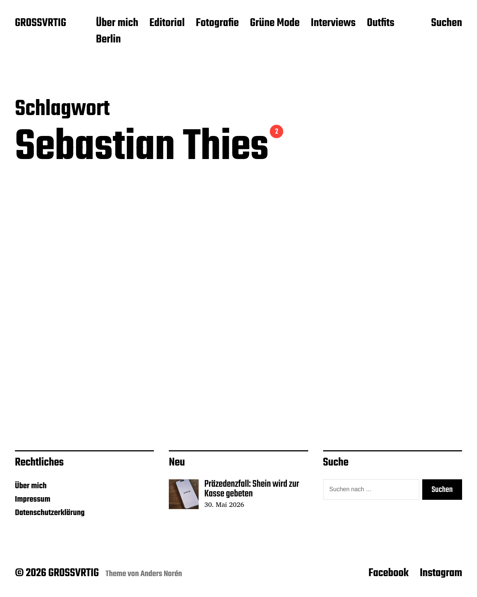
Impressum (32, 499)
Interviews (333, 23)
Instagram (441, 573)
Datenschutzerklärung (50, 513)
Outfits (380, 23)
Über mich (117, 23)
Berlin (108, 40)
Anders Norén (161, 574)
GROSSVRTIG (40, 23)
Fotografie (217, 23)
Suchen (446, 23)
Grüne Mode (275, 23)
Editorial (167, 23)
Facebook (389, 573)
